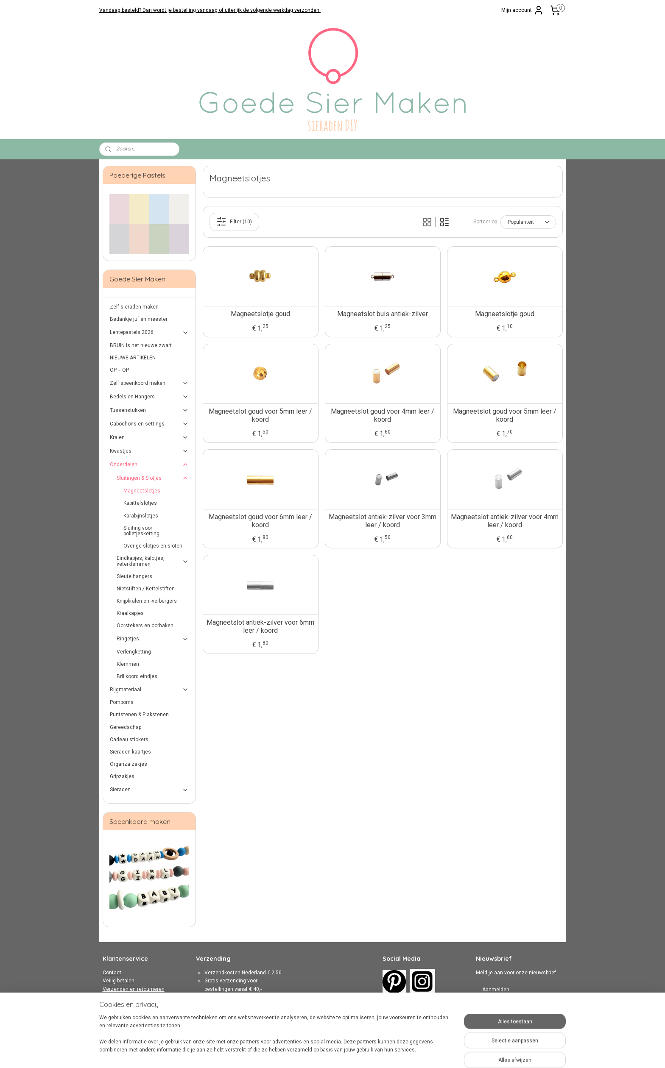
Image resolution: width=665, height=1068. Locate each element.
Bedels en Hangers (149, 396)
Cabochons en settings (149, 423)
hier (252, 1021)
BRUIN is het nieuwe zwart (141, 345)
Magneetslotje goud (260, 314)
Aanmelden (495, 990)
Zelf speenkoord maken (149, 383)
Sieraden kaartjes (130, 752)
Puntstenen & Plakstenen (139, 715)
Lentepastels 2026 (149, 332)
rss (324, 1052)
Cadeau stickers (129, 740)
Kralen (149, 437)
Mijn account (522, 10)
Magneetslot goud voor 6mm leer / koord (260, 521)
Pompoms (122, 702)
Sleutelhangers (134, 576)
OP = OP (119, 370)
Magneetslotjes (141, 491)
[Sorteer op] (527, 222)
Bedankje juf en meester (139, 319)
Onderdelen (149, 464)
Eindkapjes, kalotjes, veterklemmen (153, 561)
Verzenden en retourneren (134, 989)
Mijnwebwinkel (426, 1052)
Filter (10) (234, 222)
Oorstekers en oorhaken (145, 626)
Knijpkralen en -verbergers (147, 601)
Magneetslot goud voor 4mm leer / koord (382, 415)
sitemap (308, 1052)
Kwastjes (149, 451)
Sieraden (149, 790)
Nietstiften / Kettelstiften (146, 589)
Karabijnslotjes (140, 516)
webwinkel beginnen (354, 1052)
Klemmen (128, 664)
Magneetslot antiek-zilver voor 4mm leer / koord (505, 521)
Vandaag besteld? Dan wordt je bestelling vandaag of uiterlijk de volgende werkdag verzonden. (210, 10)
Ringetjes (153, 639)
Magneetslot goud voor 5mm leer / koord (260, 415)
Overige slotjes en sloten (152, 546)
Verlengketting (134, 652)
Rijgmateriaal (149, 689)
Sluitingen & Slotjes (153, 478)
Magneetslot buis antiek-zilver (382, 314)
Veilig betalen (118, 981)
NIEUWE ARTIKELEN (133, 358)
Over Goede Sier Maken (130, 1013)
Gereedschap (125, 727)
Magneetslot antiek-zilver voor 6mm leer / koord (260, 626)
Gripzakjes (122, 776)
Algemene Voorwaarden (131, 997)
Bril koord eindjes (137, 676)
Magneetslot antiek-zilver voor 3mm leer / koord (382, 521)
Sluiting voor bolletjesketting (141, 531)
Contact (112, 973)
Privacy (111, 1005)
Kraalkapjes (130, 613)
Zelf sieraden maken (134, 307)
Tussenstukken (149, 410)
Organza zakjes (128, 764)
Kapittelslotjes (140, 503)
